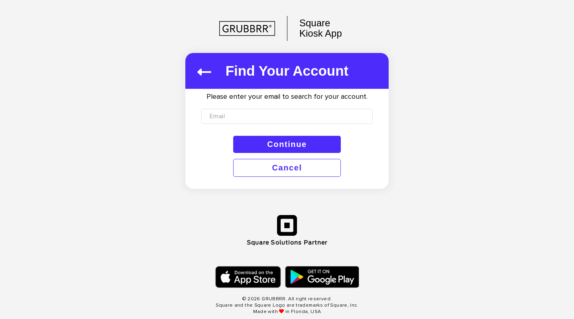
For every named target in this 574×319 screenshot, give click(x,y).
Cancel (287, 167)
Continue (287, 144)
